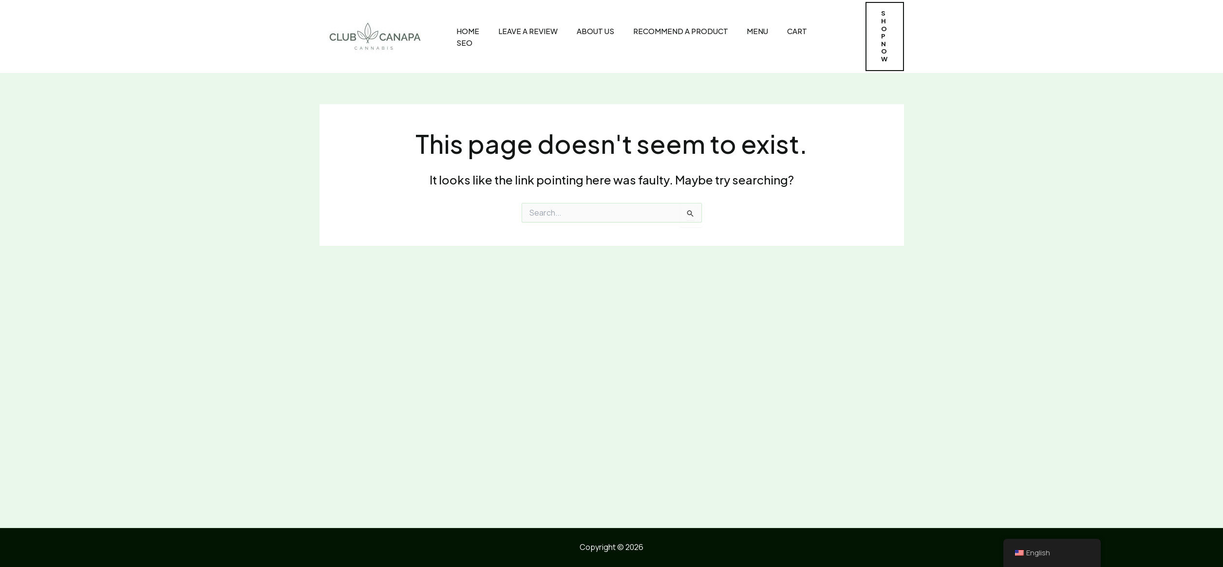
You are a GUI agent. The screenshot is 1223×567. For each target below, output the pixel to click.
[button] (882, 36)
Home (461, 36)
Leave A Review (519, 36)
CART (781, 36)
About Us (584, 36)
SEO (816, 36)
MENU (743, 36)
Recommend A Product (668, 36)
